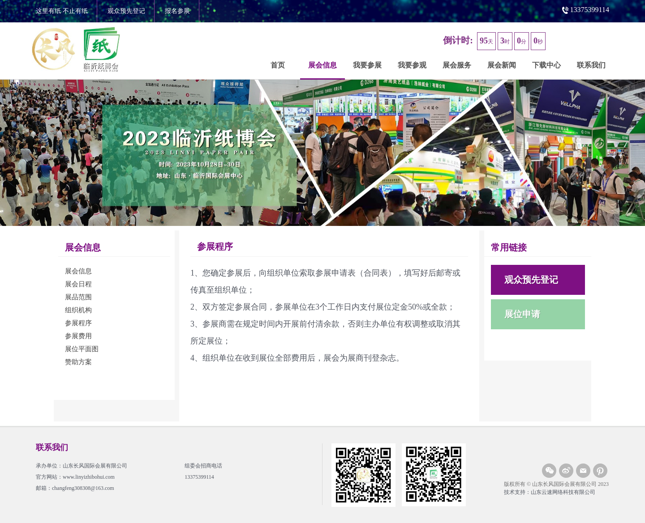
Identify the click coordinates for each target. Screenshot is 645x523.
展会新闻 (501, 65)
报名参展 (177, 11)
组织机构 (78, 310)
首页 (278, 65)
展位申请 (522, 314)
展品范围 (78, 297)
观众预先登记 (126, 11)
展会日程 (78, 284)
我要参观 (412, 65)
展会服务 (457, 65)
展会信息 (322, 65)
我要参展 (367, 65)
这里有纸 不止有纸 (62, 11)
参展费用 (78, 336)
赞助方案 (78, 362)
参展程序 (78, 323)
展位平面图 (82, 349)
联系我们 (591, 65)
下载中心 (546, 65)
